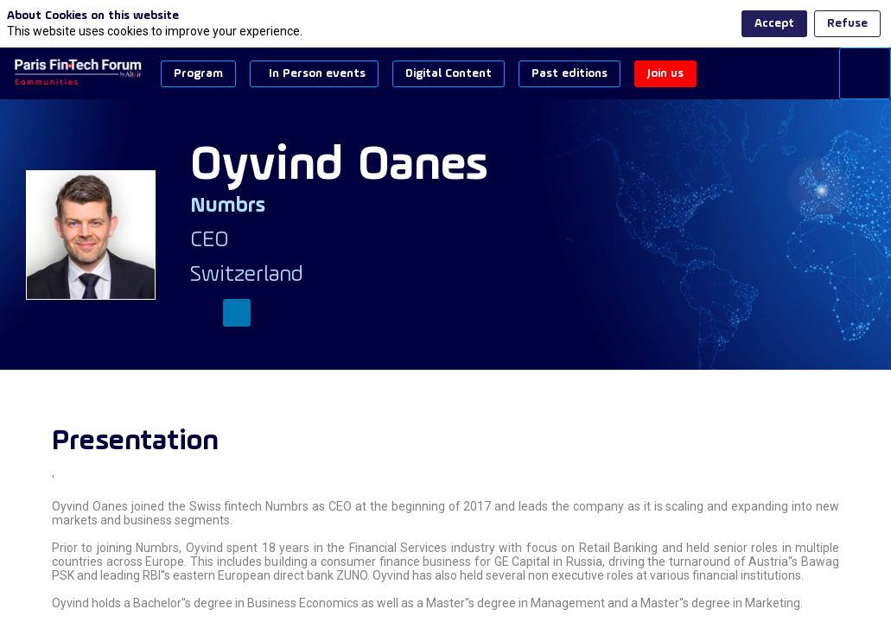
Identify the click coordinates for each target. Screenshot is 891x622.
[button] (198, 73)
